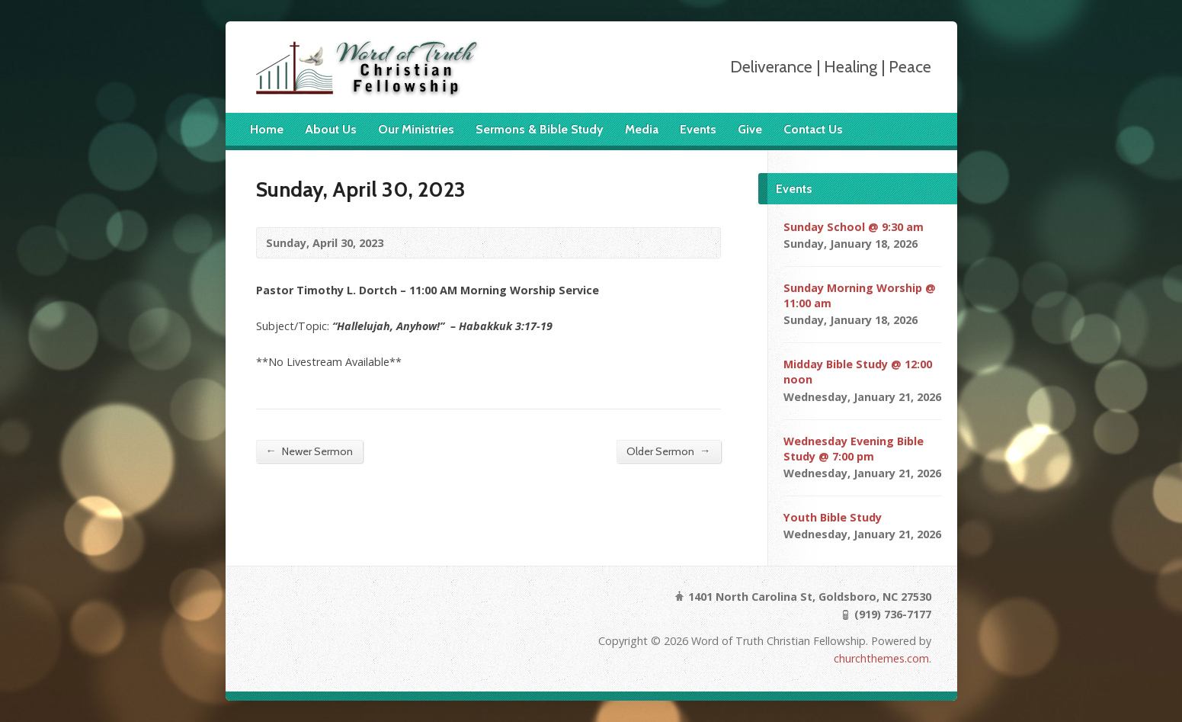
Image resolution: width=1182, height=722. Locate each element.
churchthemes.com (881, 658)
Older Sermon (668, 451)
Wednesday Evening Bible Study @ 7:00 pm (853, 449)
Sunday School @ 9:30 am (853, 227)
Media (641, 129)
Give (750, 129)
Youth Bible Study (832, 517)
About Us (331, 129)
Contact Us (813, 129)
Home (266, 129)
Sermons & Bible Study (540, 129)
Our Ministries (416, 129)
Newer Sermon (309, 451)
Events (698, 129)
